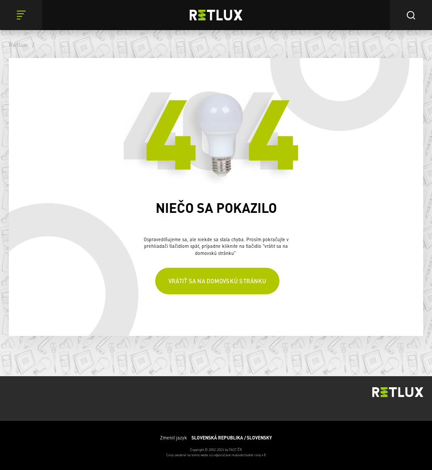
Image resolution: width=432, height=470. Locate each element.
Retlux (18, 44)
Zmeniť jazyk (216, 437)
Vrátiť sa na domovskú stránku (217, 281)
